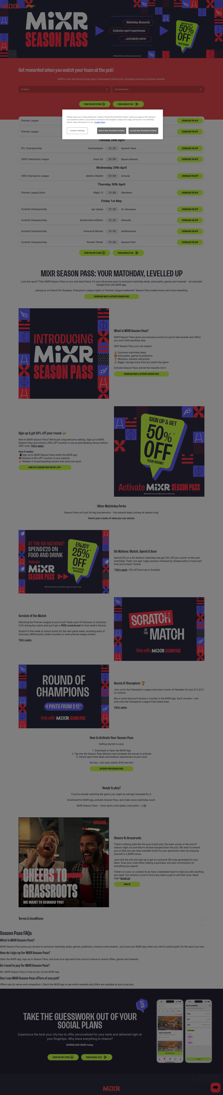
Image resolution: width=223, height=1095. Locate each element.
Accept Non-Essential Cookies (143, 131)
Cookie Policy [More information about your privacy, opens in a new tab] (99, 122)
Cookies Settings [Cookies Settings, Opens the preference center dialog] (77, 131)
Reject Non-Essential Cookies (112, 131)
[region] (112, 124)
